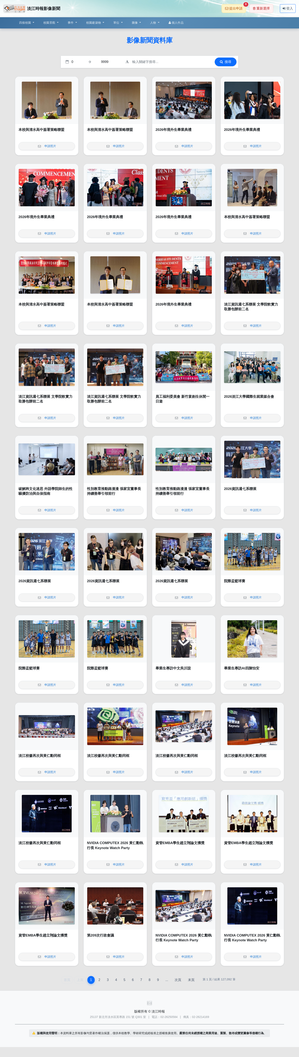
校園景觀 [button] (49, 22)
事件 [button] (71, 22)
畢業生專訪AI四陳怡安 (241, 668)
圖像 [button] (135, 22)
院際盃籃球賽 (234, 581)
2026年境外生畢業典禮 (173, 130)
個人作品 (176, 22)
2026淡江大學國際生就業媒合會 (249, 397)
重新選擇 (261, 8)
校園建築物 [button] (94, 22)
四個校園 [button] (25, 22)
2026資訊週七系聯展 (240, 489)
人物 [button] (153, 22)
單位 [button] (116, 22)
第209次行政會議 (100, 935)
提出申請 (235, 7)
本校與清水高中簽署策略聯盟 (41, 130)
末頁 (191, 980)
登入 (288, 8)
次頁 (178, 980)
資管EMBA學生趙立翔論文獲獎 (180, 843)
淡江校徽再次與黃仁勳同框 (39, 756)
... (166, 980)
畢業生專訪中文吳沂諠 (173, 668)
